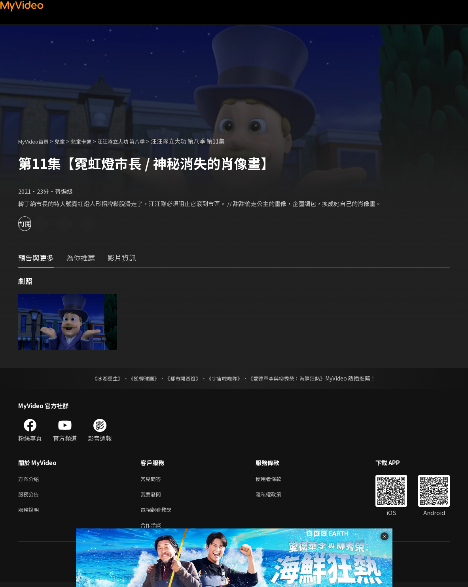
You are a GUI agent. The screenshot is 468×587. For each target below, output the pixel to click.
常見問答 (152, 479)
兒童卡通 (90, 141)
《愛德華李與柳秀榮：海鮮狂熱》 (291, 378)
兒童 (66, 141)
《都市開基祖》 (181, 378)
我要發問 (152, 496)
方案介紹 (30, 479)
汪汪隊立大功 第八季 (135, 141)
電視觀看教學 (158, 512)
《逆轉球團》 (139, 378)
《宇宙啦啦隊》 (225, 378)
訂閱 (34, 224)
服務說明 (30, 512)
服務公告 (30, 496)
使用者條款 (275, 479)
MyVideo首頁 (36, 141)
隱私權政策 (275, 496)
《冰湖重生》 (100, 378)
